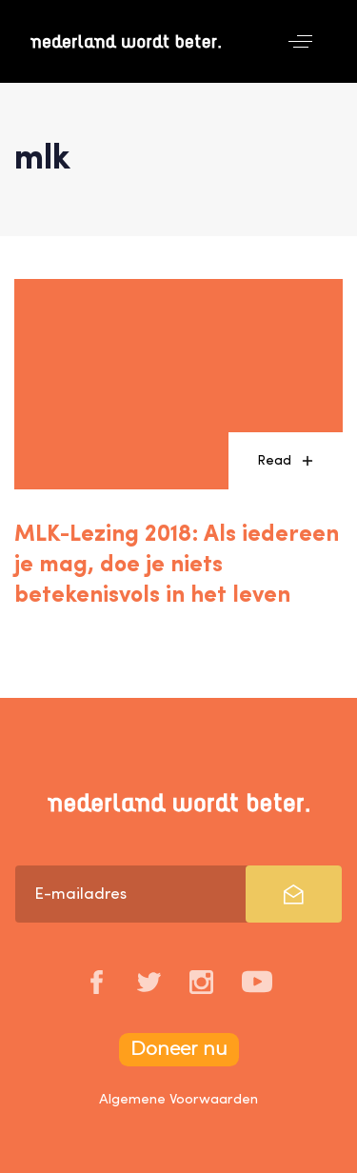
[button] (300, 41)
